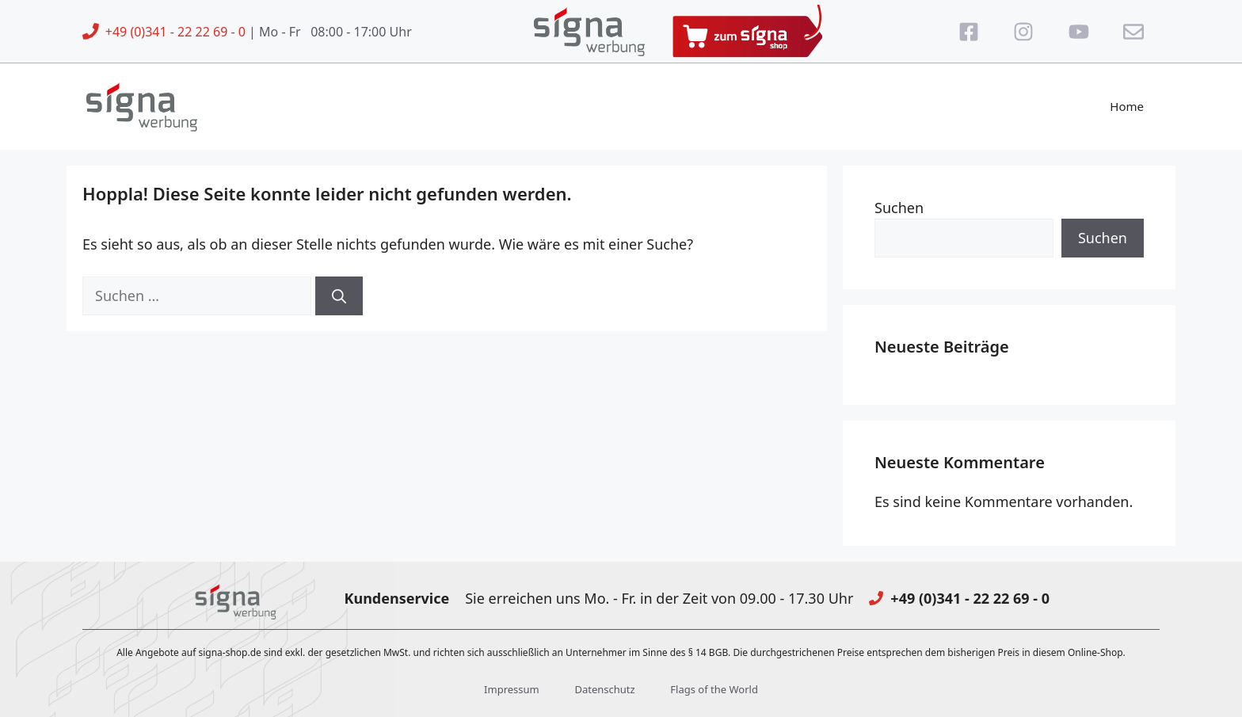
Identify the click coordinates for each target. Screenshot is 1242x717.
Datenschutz (604, 689)
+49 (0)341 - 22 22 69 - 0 (175, 31)
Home (1127, 106)
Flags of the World (714, 689)
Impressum (511, 689)
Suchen (899, 207)
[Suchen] (339, 296)
